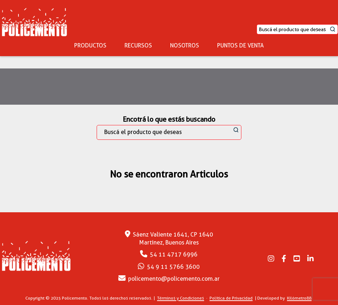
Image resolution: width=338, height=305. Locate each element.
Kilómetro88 (299, 298)
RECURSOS (138, 45)
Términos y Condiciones (180, 298)
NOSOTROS (184, 45)
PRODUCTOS (90, 45)
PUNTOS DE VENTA (240, 45)
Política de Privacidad (231, 298)
